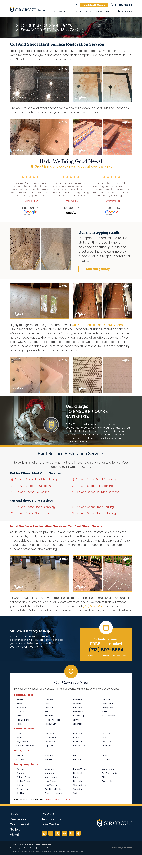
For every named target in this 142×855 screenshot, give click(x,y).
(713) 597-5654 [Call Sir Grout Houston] (121, 5)
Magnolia (49, 773)
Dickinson (49, 733)
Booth (19, 703)
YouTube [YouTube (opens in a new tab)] (64, 833)
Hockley (20, 793)
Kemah (76, 737)
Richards (77, 781)
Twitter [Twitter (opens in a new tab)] (57, 833)
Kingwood (50, 769)
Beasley (20, 699)
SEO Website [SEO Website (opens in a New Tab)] (115, 848)
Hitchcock (78, 733)
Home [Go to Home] (14, 814)
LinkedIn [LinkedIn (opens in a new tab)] (71, 833)
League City (79, 745)
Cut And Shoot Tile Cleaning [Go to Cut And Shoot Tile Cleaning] (94, 486)
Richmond (78, 711)
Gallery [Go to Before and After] (89, 11)
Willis (104, 777)
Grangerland (22, 789)
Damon (20, 715)
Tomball (106, 759)
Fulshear (49, 699)
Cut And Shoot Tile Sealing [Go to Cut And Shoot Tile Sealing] (31, 492)
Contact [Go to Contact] (127, 11)
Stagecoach (108, 769)
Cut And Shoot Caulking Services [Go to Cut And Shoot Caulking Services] (97, 492)
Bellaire (19, 755)
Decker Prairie (23, 781)
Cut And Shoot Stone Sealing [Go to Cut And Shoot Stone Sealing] (95, 507)
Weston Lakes (108, 715)
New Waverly (51, 785)
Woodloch (107, 781)
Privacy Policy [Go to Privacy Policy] (29, 848)
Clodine (20, 711)
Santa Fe (106, 737)
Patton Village (80, 769)
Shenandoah (79, 785)
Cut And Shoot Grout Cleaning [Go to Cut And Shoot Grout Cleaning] (96, 479)
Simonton (77, 723)
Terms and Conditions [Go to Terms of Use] (47, 848)
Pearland (106, 755)
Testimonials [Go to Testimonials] (112, 11)
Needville (77, 699)
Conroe (20, 773)
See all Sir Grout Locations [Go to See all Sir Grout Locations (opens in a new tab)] (57, 799)
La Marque (78, 741)
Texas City (106, 741)
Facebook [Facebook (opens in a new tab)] (50, 833)
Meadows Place (52, 719)
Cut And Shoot (23, 777)
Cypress (20, 759)
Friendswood (51, 737)
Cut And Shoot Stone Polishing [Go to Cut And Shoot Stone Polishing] (96, 513)
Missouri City (50, 723)
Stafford (106, 699)
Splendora (78, 789)
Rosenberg (78, 715)
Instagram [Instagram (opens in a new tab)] (44, 833)
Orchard (77, 703)
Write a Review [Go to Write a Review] (76, 5)
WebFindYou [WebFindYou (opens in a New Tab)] (127, 848)
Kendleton (50, 715)
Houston (49, 707)
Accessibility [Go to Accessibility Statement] (15, 848)
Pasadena (78, 759)
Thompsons (107, 707)
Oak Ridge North (53, 789)
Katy (47, 711)
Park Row (77, 707)
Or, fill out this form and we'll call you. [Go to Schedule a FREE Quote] (106, 655)
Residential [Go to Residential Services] (58, 11)
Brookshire (21, 707)
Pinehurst (77, 773)
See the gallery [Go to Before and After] (98, 269)
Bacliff (19, 737)
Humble (48, 759)
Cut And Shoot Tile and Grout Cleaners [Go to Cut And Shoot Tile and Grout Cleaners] (98, 325)
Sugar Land (107, 703)
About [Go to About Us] (99, 11)
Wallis (104, 711)
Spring (76, 793)
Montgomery (51, 777)
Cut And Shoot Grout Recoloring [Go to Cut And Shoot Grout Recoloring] (35, 479)
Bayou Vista (22, 741)
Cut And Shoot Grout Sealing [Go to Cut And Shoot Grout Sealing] (33, 486)
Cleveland (21, 769)
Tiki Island (106, 745)
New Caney (50, 781)
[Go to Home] (29, 9)
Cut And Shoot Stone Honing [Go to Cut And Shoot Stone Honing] (33, 513)
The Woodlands (109, 773)
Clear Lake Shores (25, 745)
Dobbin (19, 785)
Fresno (19, 723)
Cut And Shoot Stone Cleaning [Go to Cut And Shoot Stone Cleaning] (34, 507)
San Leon (106, 733)
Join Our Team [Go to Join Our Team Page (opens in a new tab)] (52, 824)
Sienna (76, 719)
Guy (47, 703)
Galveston (50, 741)
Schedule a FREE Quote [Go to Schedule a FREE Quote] (94, 5)
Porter (76, 777)
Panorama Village (53, 793)
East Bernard (22, 719)
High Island (50, 745)
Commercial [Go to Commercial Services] (75, 11)
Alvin (18, 733)
